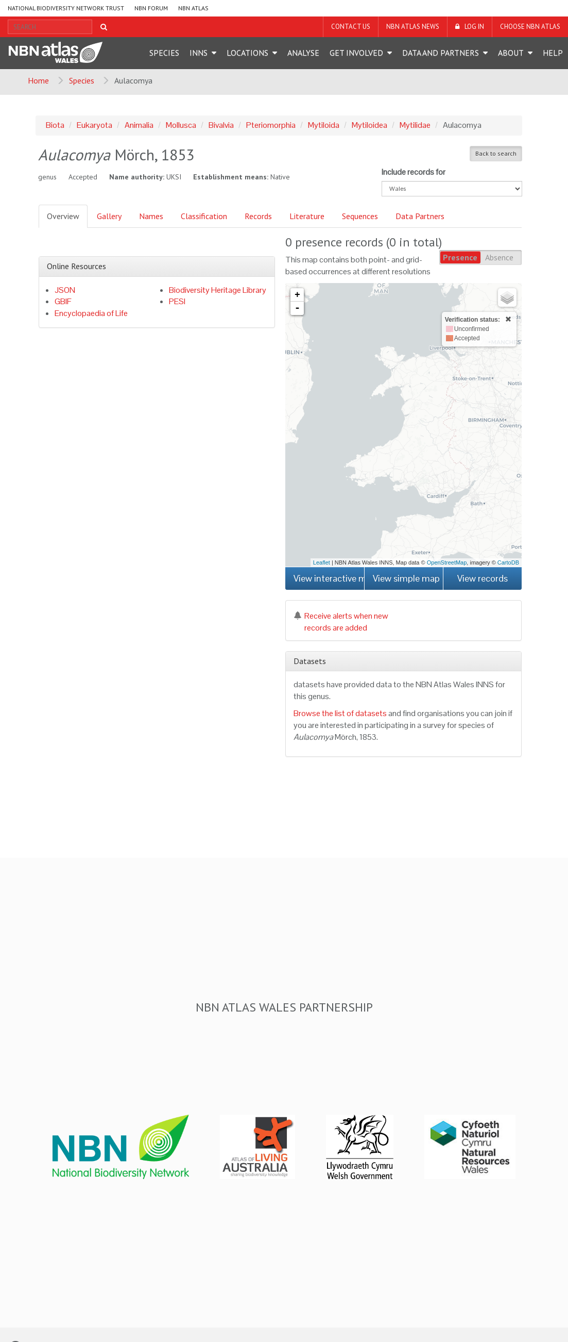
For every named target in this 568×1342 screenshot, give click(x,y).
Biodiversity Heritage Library (217, 290)
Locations (247, 52)
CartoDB (508, 562)
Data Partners (419, 216)
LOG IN (474, 26)
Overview (63, 216)
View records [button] (482, 578)
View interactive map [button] (329, 578)
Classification (204, 216)
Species (164, 52)
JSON (65, 290)
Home (38, 80)
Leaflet (321, 562)
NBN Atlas (193, 8)
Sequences (360, 216)
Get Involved (356, 52)
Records (258, 216)
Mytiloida (323, 125)
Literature (306, 216)
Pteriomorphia (271, 125)
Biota (55, 125)
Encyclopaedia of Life (91, 313)
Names (151, 216)
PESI (177, 301)
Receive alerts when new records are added (341, 621)
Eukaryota (94, 125)
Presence (460, 257)
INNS (199, 52)
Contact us (350, 26)
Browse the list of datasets (340, 713)
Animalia (139, 125)
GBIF (63, 301)
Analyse (303, 52)
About (511, 52)
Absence (499, 257)
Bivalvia (221, 125)
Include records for (413, 172)
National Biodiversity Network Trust (66, 8)
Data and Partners (440, 52)
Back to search (496, 153)
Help (553, 52)
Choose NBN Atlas (530, 26)
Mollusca (181, 125)
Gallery (109, 216)
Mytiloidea (369, 125)
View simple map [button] (406, 578)
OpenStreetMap (447, 562)
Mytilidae (415, 125)
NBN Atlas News (412, 26)
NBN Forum (151, 8)
